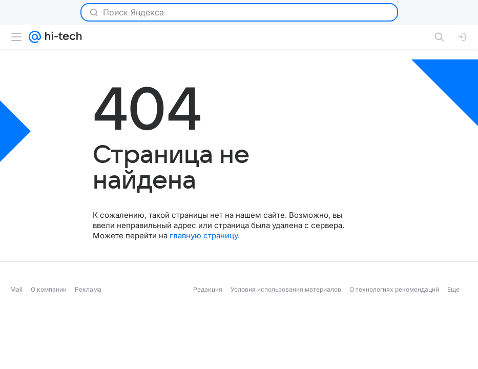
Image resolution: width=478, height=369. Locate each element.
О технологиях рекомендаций (394, 289)
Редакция (207, 289)
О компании (49, 289)
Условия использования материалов (286, 289)
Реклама (88, 289)
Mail (16, 289)
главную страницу (204, 235)
